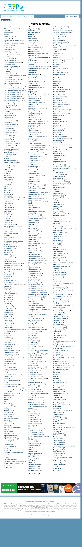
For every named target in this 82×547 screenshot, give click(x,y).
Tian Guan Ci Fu (57, 313)
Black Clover (7, 203)
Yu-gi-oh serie (57, 451)
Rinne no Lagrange (58, 129)
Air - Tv (6, 56)
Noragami (31, 470)
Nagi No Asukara (33, 445)
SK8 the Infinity (57, 215)
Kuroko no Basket (33, 262)
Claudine (6, 290)
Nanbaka (30, 449)
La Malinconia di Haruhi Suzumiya (37, 292)
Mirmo (30, 412)
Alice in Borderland (9, 81)
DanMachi (6, 341)
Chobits (6, 278)
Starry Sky (56, 244)
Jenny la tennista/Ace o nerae (36, 175)
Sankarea (55, 163)
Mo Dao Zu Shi (32, 414)
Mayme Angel (32, 384)
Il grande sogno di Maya (35, 147)
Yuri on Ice (56, 455)
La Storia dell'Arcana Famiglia (36, 296)
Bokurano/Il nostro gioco (10, 233)
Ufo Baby (55, 359)
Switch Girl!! (56, 268)
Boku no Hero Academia (10, 226)
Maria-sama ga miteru (34, 376)
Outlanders (56, 57)
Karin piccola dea (33, 207)
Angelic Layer (7, 117)
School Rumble (57, 172)
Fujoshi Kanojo (8, 433)
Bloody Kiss (7, 218)
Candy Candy (7, 256)
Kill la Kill (31, 226)
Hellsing (30, 93)
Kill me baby (31, 228)
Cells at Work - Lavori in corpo (12, 269)
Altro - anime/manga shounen (12, 94)
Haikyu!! (30, 61)
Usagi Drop (56, 376)
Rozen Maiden (57, 140)
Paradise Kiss (56, 63)
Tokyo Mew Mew (58, 328)
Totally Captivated (58, 337)
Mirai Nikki (31, 410)
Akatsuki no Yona (8, 70)
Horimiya (31, 115)
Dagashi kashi (7, 327)
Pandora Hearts (57, 61)
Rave (54, 117)
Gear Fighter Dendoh (9, 459)
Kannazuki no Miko (33, 200)
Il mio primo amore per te (35, 153)
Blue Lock (6, 222)
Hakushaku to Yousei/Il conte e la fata (38, 66)
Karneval (30, 209)
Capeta (5, 260)
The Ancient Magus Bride (60, 289)
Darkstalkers (7, 346)
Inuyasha (30, 172)
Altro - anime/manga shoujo (11, 92)
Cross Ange (7, 316)
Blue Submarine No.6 (9, 224)
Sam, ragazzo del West (59, 155)
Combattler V (7, 299)
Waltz (54, 412)
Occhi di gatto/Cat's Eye (59, 27)
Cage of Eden (7, 252)
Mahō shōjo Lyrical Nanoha (36, 361)
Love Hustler (31, 327)
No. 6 (29, 460)
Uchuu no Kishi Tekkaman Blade (62, 358)
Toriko (55, 333)
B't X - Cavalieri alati (9, 154)
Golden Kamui (32, 40)
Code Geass (7, 295)
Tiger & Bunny (57, 314)
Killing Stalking (32, 230)
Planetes (55, 80)
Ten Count (56, 281)
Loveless (30, 335)
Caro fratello (7, 267)
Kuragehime (31, 258)
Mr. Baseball (31, 425)
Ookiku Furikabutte (58, 36)
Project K (55, 100)
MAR (30, 371)
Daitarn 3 (6, 333)
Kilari (30, 224)
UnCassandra (56, 372)
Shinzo (55, 208)
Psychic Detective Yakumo (60, 104)
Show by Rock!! (57, 210)
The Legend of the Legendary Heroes (63, 296)
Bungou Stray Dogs (9, 246)
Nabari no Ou (32, 442)
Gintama (30, 31)
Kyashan (30, 266)
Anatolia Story (7, 109)
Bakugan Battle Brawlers (10, 162)
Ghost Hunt (31, 27)
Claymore (6, 292)
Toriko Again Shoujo (58, 335)
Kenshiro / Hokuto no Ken (35, 218)
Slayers (55, 223)
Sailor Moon (56, 146)
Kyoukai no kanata (33, 269)
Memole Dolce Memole (34, 391)
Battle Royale (7, 179)
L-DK (30, 279)
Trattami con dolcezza (59, 341)
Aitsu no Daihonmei (9, 60)
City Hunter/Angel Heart (10, 284)
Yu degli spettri (57, 450)
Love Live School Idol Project (36, 329)
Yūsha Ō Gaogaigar (58, 435)
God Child (31, 38)
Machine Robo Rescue (34, 346)
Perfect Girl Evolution (59, 72)
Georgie (6, 465)
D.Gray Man (7, 324)
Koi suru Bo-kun (32, 254)
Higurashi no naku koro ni (35, 102)
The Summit (56, 309)
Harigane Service (33, 81)
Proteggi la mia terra (58, 102)
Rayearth (55, 119)
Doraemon (6, 376)
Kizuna (30, 251)
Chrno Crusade (8, 282)
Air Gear (6, 58)
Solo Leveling (57, 227)
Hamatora (31, 70)
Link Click (31, 322)
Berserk (6, 192)
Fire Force (6, 420)
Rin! (54, 127)
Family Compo (8, 414)
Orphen (55, 51)
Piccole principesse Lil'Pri (60, 76)
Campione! (6, 254)
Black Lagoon (7, 207)
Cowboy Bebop (8, 310)
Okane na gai (56, 29)
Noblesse (30, 462)
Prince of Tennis (57, 91)
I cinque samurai (32, 132)
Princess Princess (57, 95)
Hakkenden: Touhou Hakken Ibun (37, 63)
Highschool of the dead (34, 100)
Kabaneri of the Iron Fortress (36, 185)
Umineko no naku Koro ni (60, 363)
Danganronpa (7, 339)
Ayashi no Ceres (8, 152)
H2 (29, 59)
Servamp (55, 191)
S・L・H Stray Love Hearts (61, 144)
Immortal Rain (32, 164)
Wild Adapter (56, 420)
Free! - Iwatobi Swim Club (11, 427)
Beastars (6, 185)
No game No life (32, 459)
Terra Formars (57, 287)
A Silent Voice (7, 38)
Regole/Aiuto (28, 17)
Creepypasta (7, 312)
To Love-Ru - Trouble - (59, 318)
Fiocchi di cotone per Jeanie (11, 418)
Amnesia (6, 107)
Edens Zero (7, 393)
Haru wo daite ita (33, 85)
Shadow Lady (57, 193)
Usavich (55, 378)
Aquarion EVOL (8, 136)
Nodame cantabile (33, 466)
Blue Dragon (7, 220)
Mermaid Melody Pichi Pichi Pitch (37, 393)
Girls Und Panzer (33, 32)
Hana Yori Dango (33, 76)
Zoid (54, 466)
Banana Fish (7, 169)
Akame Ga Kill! (8, 68)
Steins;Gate (56, 246)
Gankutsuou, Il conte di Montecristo (13, 452)
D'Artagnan (7, 322)
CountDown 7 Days (9, 309)
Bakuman (6, 164)
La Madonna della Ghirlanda (36, 290)
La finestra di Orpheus (34, 283)
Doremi (6, 378)
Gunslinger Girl (32, 55)
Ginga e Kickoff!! (33, 29)
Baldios (6, 168)
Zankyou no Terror (58, 461)
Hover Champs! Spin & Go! (36, 123)
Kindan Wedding (32, 239)
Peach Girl (56, 70)
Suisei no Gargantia (58, 257)
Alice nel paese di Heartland (11, 83)
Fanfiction (5, 17)
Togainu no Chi (57, 320)
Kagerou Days (32, 187)
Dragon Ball (7, 384)
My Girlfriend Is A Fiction (35, 432)
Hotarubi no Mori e (33, 119)
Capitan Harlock (8, 261)
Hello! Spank (32, 91)
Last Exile (31, 301)
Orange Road (56, 44)
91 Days (6, 34)
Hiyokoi (30, 110)
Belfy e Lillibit (7, 190)
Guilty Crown (32, 49)
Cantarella (6, 258)
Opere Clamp (56, 38)
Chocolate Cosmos (9, 280)
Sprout (55, 238)
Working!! (56, 431)
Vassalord (55, 395)
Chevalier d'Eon (8, 275)
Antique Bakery (8, 128)
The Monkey (56, 298)
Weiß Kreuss (56, 416)
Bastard (6, 175)
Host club (31, 117)
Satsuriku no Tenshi (58, 165)
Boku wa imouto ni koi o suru (12, 230)
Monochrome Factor (33, 419)
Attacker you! (7, 147)
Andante (6, 111)
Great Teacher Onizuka (34, 47)
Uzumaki (55, 386)
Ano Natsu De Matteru (10, 124)
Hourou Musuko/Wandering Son (37, 121)
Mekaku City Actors (33, 389)
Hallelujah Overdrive (34, 68)
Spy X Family (57, 240)
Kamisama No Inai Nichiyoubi (36, 198)
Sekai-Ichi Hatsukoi (58, 180)
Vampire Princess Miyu (59, 393)
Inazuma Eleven (32, 166)
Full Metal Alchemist (9, 435)
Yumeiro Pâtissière (58, 453)
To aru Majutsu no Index (59, 316)
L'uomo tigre (31, 277)
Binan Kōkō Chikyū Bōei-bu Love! (13, 198)
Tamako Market (57, 276)
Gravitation (31, 46)
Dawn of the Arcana (9, 350)
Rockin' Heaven (57, 130)
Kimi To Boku (32, 235)
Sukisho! (55, 259)
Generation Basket (8, 463)
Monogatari (31, 421)
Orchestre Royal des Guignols (61, 46)
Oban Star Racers (33, 474)
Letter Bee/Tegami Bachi (35, 318)
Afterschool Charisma (9, 53)
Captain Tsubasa (8, 263)
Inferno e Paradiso (33, 168)
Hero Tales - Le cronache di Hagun (37, 95)
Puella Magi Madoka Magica (61, 110)
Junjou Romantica (33, 181)
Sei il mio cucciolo (58, 176)
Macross (30, 348)
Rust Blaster (56, 142)
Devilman (6, 365)
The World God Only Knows (61, 311)
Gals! (5, 448)
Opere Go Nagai (57, 40)
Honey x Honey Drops (34, 114)
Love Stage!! (31, 331)
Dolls (5, 373)
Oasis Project (32, 472)
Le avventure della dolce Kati (36, 305)
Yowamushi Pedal (58, 448)
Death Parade (7, 356)
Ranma (55, 114)
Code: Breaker (7, 297)
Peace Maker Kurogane (59, 68)
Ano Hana (6, 122)
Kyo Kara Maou (32, 268)
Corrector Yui (7, 305)
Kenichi (30, 215)
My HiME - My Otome (34, 434)
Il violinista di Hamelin (34, 160)
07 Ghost (6, 29)
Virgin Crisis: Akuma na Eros (61, 405)
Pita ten (55, 78)
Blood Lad (6, 217)
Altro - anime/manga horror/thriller (13, 89)
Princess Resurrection (59, 97)
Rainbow (55, 112)
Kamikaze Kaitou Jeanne (35, 194)
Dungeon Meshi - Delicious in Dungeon (14, 390)
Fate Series (6, 416)
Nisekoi (30, 457)
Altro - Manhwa (8, 104)
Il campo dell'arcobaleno (35, 143)
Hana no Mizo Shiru (33, 74)
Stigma (55, 247)
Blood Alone (7, 215)
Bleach (5, 211)
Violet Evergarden (58, 403)
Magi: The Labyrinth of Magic (36, 354)
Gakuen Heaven (8, 444)
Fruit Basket (7, 431)
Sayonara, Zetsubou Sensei (60, 168)
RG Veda (55, 125)
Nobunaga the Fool (33, 464)
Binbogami (6, 200)
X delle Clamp (57, 433)
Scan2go (55, 170)
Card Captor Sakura (9, 265)
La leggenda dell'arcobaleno (36, 284)
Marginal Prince (32, 372)
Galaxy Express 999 (9, 446)
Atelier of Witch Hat (9, 145)
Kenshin (30, 217)
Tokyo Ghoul (56, 324)
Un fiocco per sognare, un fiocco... (62, 365)
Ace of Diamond (8, 49)
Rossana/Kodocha (58, 138)
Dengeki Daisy (8, 359)
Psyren (55, 108)
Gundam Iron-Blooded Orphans (37, 53)
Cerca (20, 17)
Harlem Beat (31, 83)
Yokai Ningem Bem (58, 444)
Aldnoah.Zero (7, 77)
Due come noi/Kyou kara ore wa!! (13, 388)
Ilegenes (30, 162)
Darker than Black (8, 344)
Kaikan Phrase (32, 190)
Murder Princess (32, 429)
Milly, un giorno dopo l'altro (36, 404)
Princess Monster (57, 93)
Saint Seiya (56, 148)
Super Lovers (56, 264)
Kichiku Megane (32, 222)
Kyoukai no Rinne (33, 271)
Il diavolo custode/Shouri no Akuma (38, 145)
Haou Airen (31, 80)
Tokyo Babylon (57, 322)
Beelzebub (6, 188)
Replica (55, 123)
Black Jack (6, 205)
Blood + (6, 213)
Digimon (6, 369)
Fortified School (8, 424)
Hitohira (30, 106)
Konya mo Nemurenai (34, 256)
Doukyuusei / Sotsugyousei (11, 380)
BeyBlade (6, 194)
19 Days (6, 31)
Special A (55, 234)
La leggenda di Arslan (34, 286)
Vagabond (56, 388)
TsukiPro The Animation (59, 350)
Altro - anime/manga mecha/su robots (14, 90)
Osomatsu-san (57, 53)
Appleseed (6, 134)
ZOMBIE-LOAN (57, 468)
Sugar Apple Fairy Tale (59, 253)
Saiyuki (55, 151)
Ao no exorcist (7, 130)
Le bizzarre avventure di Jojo (36, 307)
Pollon (55, 83)
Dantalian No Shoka (9, 343)
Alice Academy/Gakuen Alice (12, 79)
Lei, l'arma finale (33, 313)
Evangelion (7, 407)
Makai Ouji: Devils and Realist (36, 369)
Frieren (5, 429)
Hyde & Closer (32, 127)
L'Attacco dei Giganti (34, 273)
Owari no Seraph (57, 59)
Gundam (30, 51)
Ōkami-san (6, 27)
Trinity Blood (56, 345)
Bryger (5, 239)
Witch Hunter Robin (58, 423)
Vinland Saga (56, 401)
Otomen (55, 55)
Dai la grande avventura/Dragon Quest (14, 329)
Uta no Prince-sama (58, 382)
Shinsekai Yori (57, 206)
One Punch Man (57, 34)
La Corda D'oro (32, 281)
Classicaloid (7, 288)
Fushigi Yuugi (7, 441)
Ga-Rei (5, 442)
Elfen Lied (6, 397)
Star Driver (56, 242)
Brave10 (6, 235)
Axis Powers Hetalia (9, 149)
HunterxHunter (32, 125)
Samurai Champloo (58, 161)
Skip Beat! (56, 219)
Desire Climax (7, 361)
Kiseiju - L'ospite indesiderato (36, 243)
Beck (5, 186)
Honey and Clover (33, 112)
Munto (30, 427)
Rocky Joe (56, 132)
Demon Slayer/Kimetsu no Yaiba (12, 358)
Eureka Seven (7, 405)
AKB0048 (6, 72)
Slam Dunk (56, 221)
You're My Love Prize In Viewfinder (63, 446)
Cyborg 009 (7, 320)
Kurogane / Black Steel (34, 260)
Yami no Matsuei (57, 440)
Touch (55, 339)
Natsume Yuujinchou (34, 453)
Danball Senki (7, 337)
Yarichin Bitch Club (58, 442)
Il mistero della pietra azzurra (36, 155)
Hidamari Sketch (32, 97)
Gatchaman (7, 456)
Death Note (7, 354)
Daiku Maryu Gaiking (9, 331)
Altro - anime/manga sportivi (11, 96)
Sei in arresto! (57, 178)
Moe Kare (31, 417)
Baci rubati (6, 158)
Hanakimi (31, 78)
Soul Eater (56, 230)
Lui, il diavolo (32, 343)
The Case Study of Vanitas (60, 291)
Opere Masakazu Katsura (60, 42)
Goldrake (30, 42)
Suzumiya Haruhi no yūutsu (60, 266)
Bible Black (7, 196)
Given (30, 34)
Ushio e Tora (56, 380)
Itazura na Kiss (32, 173)
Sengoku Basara (57, 187)
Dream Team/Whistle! (10, 386)
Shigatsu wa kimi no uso (59, 199)
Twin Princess (57, 356)
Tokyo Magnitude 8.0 (59, 326)
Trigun (55, 343)
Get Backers (7, 467)
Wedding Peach (57, 414)
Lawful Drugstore (33, 303)
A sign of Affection (9, 36)
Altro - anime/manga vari (10, 100)
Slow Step (56, 225)
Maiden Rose (32, 363)
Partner (55, 66)
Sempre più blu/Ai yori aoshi (61, 184)
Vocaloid (55, 408)
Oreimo (55, 47)
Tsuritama (56, 354)
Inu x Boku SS (32, 170)
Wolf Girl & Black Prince (60, 427)
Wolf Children (57, 425)
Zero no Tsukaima (58, 464)
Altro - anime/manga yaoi (10, 102)
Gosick (30, 44)
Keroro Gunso (32, 220)
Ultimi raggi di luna (58, 361)
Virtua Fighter (57, 406)
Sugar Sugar (56, 255)
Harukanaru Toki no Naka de (36, 87)
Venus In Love (57, 397)
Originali (13, 17)
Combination (7, 301)
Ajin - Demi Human (9, 62)
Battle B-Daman (8, 177)
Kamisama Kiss (32, 196)
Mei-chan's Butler (33, 386)
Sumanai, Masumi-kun (59, 261)
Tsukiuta (55, 352)
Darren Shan (7, 348)
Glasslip (30, 36)
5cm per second (8, 32)
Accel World (7, 47)
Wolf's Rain (56, 429)
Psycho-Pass (56, 106)
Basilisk (6, 173)
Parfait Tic (56, 64)
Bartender (6, 171)
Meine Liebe (31, 388)
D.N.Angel (6, 326)
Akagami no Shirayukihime (11, 66)
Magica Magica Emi (33, 355)
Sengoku (55, 185)
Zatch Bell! (56, 463)
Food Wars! (7, 422)
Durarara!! (6, 392)
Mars (29, 380)
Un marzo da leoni (58, 367)
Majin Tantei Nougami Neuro (36, 367)
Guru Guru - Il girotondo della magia (38, 57)
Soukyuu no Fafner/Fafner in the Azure (63, 229)
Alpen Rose (7, 85)
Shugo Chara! (57, 212)
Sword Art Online (58, 270)
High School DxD (33, 98)
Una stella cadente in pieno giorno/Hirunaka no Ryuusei (60, 370)
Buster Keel (7, 250)
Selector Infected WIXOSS (60, 182)
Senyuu (55, 189)
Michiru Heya (32, 397)
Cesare (5, 271)
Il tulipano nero (32, 158)
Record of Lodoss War (59, 121)
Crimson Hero (7, 314)
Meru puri (31, 395)
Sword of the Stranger (59, 272)
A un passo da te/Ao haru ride (12, 40)
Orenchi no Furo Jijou (59, 49)
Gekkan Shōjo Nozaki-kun (11, 461)
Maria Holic (31, 374)
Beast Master (7, 183)
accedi (76, 16)
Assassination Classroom (10, 143)
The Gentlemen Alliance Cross (61, 294)
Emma (5, 399)
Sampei (55, 157)
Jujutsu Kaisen (32, 179)
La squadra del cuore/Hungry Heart (37, 294)
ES (4, 401)
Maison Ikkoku (32, 365)
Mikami (30, 399)
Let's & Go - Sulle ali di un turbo (37, 314)
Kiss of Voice (32, 249)
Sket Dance (56, 217)
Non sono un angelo (33, 468)
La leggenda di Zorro (34, 288)
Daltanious (6, 335)
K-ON (30, 183)
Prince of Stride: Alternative (60, 89)
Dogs (5, 371)
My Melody (31, 440)
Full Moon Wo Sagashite (10, 439)
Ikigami (30, 142)
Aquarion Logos (8, 138)
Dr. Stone (6, 382)
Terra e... (55, 285)
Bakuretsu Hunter (8, 166)
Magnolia (31, 359)
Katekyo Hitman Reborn (35, 211)
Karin (29, 205)
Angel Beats (7, 113)
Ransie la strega (57, 115)
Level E (30, 320)
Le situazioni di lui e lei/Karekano (37, 309)
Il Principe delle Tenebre (35, 156)
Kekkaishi (31, 213)
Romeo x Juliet (57, 134)
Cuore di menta (8, 318)
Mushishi (30, 430)
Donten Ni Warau (8, 375)
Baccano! (6, 156)
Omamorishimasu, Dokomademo (62, 31)
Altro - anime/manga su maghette (13, 98)
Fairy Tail (6, 412)
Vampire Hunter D (58, 389)
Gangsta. (6, 450)
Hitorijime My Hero (33, 108)
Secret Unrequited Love (59, 174)
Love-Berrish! (32, 333)
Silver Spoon (56, 213)
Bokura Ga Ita (7, 231)
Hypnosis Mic (32, 130)
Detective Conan (8, 363)
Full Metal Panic (8, 437)
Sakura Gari (56, 153)
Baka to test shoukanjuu (10, 160)
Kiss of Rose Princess (34, 247)
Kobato (30, 252)
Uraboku (55, 374)
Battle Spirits (7, 181)
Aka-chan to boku (8, 64)
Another (6, 126)
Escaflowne (7, 403)
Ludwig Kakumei (33, 341)
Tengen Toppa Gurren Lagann (61, 283)
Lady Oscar (31, 298)
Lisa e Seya (31, 324)
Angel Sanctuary (8, 115)
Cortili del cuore (8, 307)
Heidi (29, 89)
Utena (54, 384)
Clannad (6, 286)
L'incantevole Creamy (34, 275)
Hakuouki (31, 64)
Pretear (55, 85)
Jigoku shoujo (32, 177)
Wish (54, 422)
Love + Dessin (32, 326)
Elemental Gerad (8, 395)
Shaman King (57, 197)
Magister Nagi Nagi (33, 357)
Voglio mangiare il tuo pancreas (61, 410)
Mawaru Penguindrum (34, 382)
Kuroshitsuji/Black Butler (35, 264)
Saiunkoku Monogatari (59, 150)
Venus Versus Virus (58, 399)
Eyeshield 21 (7, 410)
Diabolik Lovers (8, 367)
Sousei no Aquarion (58, 232)
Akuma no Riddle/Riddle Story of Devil (14, 75)
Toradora (55, 331)
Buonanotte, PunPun (9, 248)
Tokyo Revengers (58, 330)
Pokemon (55, 81)
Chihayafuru (7, 276)
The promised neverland (59, 300)
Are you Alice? (8, 139)
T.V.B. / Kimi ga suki (59, 274)
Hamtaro (30, 72)
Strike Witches (57, 251)
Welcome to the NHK (59, 418)
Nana (29, 447)
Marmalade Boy (32, 378)
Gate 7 (5, 458)
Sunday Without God (59, 263)
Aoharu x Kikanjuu (9, 132)
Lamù (30, 300)
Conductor (6, 303)
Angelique (6, 119)
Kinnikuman (31, 241)
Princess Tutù (56, 98)
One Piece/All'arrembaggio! (60, 32)
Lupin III (30, 344)
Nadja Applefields (33, 443)
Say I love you (57, 167)
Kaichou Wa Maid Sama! (35, 189)
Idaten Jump (31, 140)
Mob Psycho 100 (32, 415)
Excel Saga (7, 409)
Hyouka (30, 129)
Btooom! (6, 244)
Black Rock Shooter (9, 209)
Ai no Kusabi (7, 55)
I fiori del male (32, 134)
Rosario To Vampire (58, 136)
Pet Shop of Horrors (58, 74)
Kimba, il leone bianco (34, 232)
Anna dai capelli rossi (9, 121)
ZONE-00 (56, 470)
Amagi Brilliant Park (9, 106)
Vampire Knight (57, 391)
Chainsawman (7, 273)
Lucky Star (31, 339)
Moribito (30, 423)
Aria (5, 141)
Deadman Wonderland (10, 352)
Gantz (5, 454)
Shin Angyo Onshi (58, 204)
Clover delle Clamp (9, 293)
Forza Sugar (7, 426)
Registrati (69, 16)
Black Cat (6, 201)
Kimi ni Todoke (32, 234)
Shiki (54, 202)
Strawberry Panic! (58, 249)
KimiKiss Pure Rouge (34, 237)
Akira (5, 73)
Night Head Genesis (33, 455)
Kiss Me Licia (32, 245)
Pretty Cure (56, 87)
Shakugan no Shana (58, 195)
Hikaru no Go (32, 104)
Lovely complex (32, 337)
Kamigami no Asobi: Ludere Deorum (38, 192)
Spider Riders (57, 236)
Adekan (6, 51)
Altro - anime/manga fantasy (11, 87)
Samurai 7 (56, 159)
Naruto (30, 451)
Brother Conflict (8, 237)
